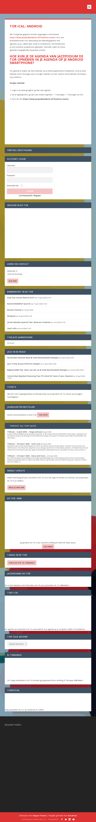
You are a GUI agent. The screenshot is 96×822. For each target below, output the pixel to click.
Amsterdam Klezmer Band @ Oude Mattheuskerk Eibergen (32, 357)
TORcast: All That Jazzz (23, 426)
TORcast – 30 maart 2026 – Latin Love (23, 444)
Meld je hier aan (16, 487)
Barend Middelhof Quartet (19, 304)
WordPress (72, 815)
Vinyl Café (11, 328)
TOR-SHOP (43, 415)
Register (37, 196)
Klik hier (13, 281)
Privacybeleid (53, 819)
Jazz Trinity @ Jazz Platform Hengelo (23, 364)
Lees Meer (48, 546)
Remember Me (12, 186)
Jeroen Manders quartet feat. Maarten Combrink (28, 322)
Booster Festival (14, 310)
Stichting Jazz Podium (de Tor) (34, 819)
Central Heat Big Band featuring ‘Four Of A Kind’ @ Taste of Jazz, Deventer (40, 376)
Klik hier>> (65, 585)
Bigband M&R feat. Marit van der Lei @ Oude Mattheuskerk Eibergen (37, 370)
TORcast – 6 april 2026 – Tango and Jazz (25, 432)
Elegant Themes (39, 815)
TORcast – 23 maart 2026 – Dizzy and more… (27, 456)
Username (11, 165)
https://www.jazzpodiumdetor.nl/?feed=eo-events (33, 37)
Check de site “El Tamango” (22, 563)
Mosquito (11, 316)
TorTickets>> (13, 397)
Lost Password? (25, 196)
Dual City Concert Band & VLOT (20, 297)
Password (10, 175)
